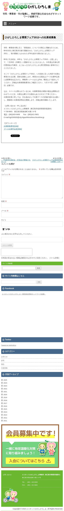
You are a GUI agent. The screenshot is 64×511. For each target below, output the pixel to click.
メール (4, 211)
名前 (4, 201)
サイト (3, 220)
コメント (5, 174)
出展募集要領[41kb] (11, 126)
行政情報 (4, 368)
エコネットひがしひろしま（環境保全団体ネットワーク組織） (24, 294)
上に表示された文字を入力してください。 (17, 234)
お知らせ (4, 357)
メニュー (12, 23)
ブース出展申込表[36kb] (13, 129)
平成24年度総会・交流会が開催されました (15, 161)
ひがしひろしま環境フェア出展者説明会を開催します (47, 161)
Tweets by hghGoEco (8, 345)
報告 (2, 364)
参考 (2, 360)
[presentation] (16, 252)
